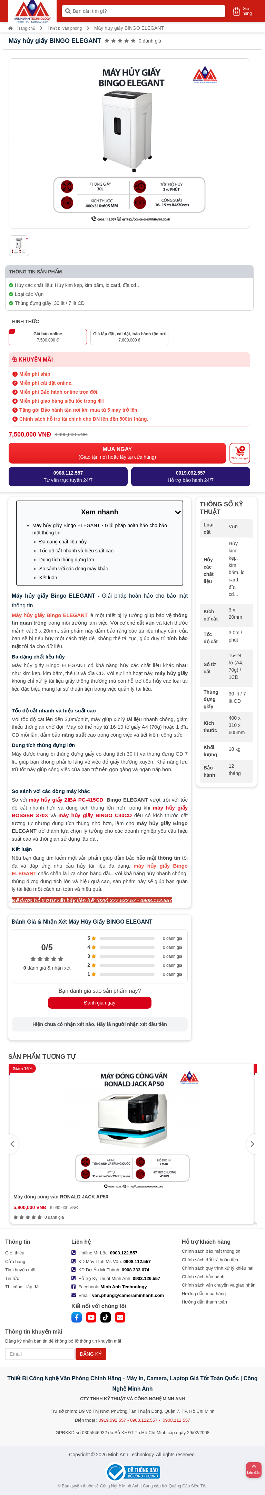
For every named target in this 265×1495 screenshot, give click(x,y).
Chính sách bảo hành (203, 1276)
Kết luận (48, 577)
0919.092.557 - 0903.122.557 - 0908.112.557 (144, 1420)
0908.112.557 (137, 1261)
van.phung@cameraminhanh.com (128, 1295)
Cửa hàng (15, 1261)
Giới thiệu (14, 1252)
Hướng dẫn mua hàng (204, 1293)
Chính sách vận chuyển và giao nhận (218, 1285)
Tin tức (12, 1278)
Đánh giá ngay (99, 1003)
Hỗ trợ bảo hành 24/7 (191, 476)
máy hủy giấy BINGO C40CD (95, 815)
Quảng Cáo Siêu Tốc (188, 1486)
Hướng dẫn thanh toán (204, 1302)
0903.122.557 (124, 1252)
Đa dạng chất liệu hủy (63, 541)
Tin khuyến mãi (20, 1269)
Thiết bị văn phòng (65, 28)
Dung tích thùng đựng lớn (66, 559)
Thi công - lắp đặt (22, 1286)
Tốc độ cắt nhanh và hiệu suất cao (76, 550)
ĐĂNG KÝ (91, 1354)
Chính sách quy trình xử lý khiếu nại (217, 1268)
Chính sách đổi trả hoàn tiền (210, 1259)
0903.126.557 (146, 1278)
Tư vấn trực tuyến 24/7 (67, 476)
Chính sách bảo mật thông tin (211, 1251)
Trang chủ (21, 28)
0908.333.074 (135, 1269)
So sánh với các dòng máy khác (73, 568)
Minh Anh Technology (123, 1286)
